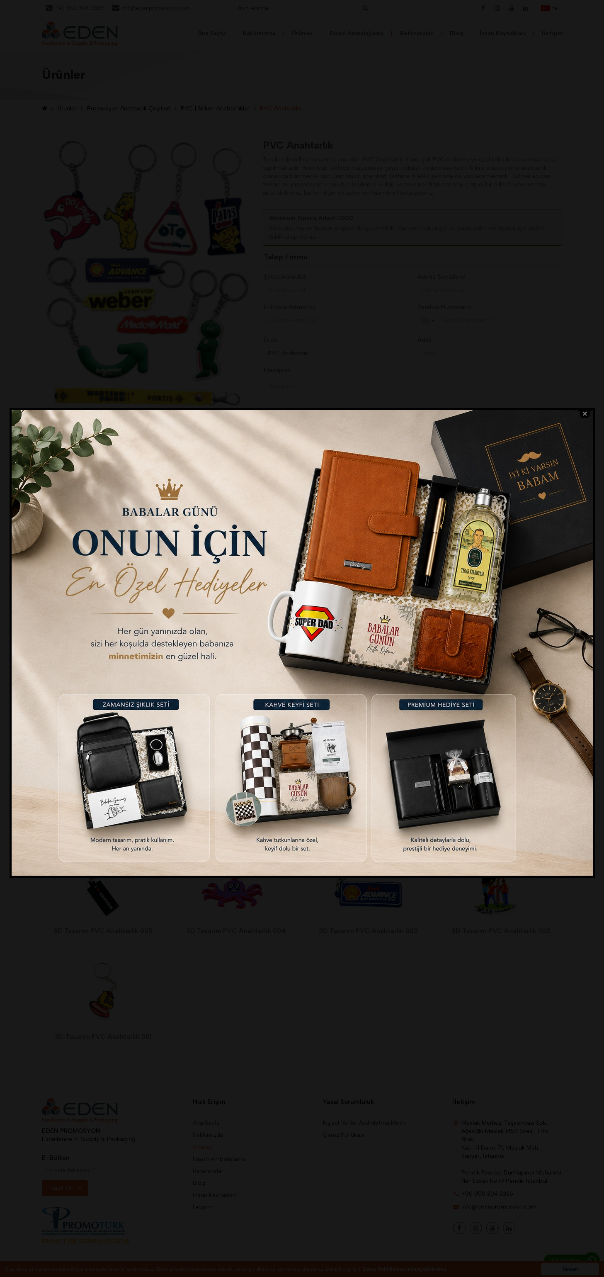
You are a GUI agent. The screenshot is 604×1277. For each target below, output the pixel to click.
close (585, 414)
